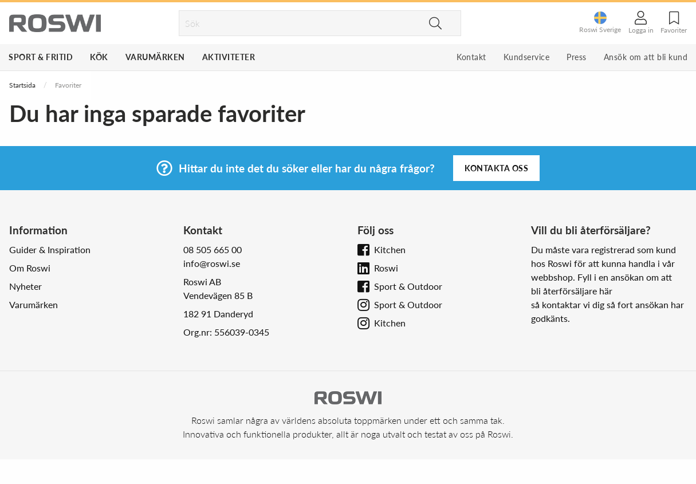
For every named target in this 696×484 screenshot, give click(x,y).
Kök (99, 57)
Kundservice (527, 57)
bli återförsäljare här (571, 290)
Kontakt (471, 57)
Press (577, 57)
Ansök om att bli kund (646, 57)
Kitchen (390, 249)
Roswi (386, 267)
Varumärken (155, 57)
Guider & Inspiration (50, 249)
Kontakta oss (496, 168)
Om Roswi (29, 267)
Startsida (22, 85)
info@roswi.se (211, 263)
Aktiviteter (228, 57)
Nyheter (25, 286)
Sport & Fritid (41, 57)
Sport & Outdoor (408, 286)
